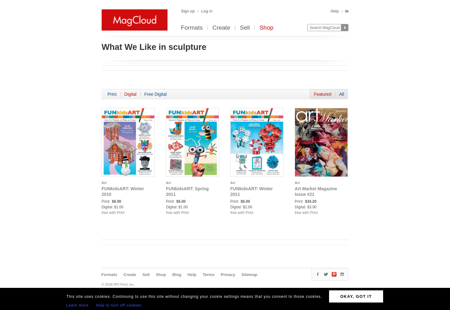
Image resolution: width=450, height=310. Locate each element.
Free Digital (155, 94)
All (341, 94)
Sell (245, 28)
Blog (176, 274)
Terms (208, 274)
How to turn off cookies (119, 305)
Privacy (228, 274)
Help (335, 11)
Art (104, 183)
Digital (130, 94)
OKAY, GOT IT (356, 296)
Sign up (188, 11)
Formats (192, 28)
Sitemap (250, 274)
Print (112, 94)
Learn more (77, 305)
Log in (206, 11)
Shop (266, 28)
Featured (322, 94)
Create (221, 28)
